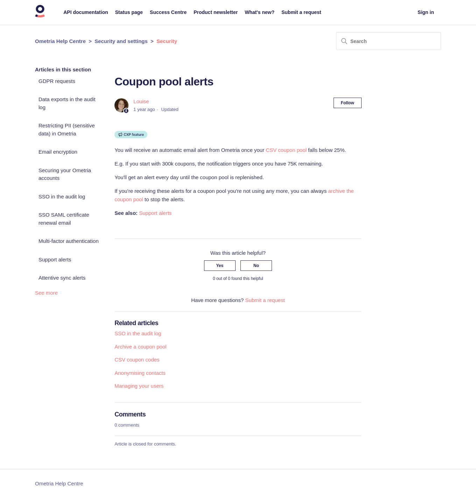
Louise (141, 101)
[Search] (388, 41)
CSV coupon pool (286, 150)
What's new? (259, 12)
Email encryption (57, 152)
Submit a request (301, 12)
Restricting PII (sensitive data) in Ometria (66, 129)
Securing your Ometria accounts (64, 174)
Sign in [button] (426, 12)
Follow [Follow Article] (347, 102)
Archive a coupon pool (140, 347)
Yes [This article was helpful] (220, 265)
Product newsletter (216, 12)
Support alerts (54, 259)
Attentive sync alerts (61, 278)
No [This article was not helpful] (256, 265)
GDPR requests (56, 81)
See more (46, 293)
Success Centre (168, 12)
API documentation (85, 12)
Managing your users (138, 386)
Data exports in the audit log (67, 103)
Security (166, 41)
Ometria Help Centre (60, 41)
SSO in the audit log (61, 196)
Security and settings (121, 41)
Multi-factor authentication (68, 241)
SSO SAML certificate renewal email (63, 219)
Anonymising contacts (140, 373)
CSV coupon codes (136, 360)
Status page (129, 12)
